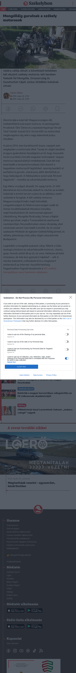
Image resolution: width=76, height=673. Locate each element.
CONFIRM (21, 367)
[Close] (71, 298)
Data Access (37, 375)
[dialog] (38, 336)
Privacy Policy (51, 375)
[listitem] (38, 329)
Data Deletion (25, 375)
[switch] (67, 334)
